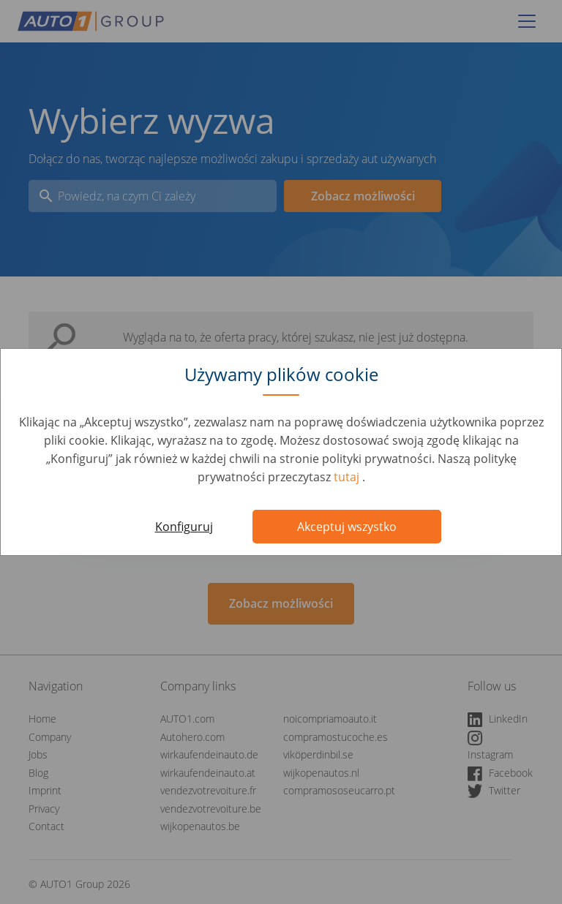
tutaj (348, 477)
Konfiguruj (184, 527)
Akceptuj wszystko (347, 527)
